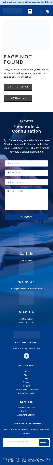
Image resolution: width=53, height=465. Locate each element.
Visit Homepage (18, 86)
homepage (9, 76)
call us (26, 254)
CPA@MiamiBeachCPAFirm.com (26, 289)
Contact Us (18, 97)
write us (26, 282)
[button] (30, 11)
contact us (25, 76)
